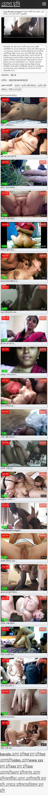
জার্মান (17, 85)
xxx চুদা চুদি (19, 766)
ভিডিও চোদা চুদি (15, 89)
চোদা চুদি (10, 4)
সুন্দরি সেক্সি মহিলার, (29, 85)
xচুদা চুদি (18, 772)
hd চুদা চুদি (32, 754)
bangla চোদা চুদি (12, 754)
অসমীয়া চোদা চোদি (19, 778)
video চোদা (20, 760)
